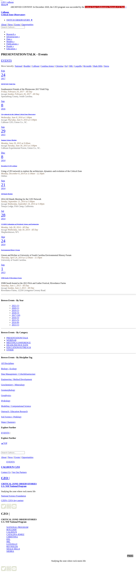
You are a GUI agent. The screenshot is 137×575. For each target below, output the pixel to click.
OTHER (10, 350)
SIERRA (10, 551)
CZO (10, 467)
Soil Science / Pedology (11, 417)
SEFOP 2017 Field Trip (8, 84)
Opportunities (27, 24)
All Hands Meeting (7, 194)
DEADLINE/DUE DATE (17, 345)
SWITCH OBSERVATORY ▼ (19, 20)
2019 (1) (15, 310)
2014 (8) (15, 322)
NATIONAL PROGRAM (17, 527)
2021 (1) (15, 305)
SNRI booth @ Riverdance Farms (11, 278)
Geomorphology (8, 390)
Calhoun (13, 13)
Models (10, 41)
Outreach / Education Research (14, 411)
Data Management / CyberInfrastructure (18, 374)
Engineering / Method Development (16, 379)
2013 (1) (15, 325)
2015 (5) (15, 320)
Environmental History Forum (10, 250)
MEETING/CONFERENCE (18, 342)
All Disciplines (7, 363)
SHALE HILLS (13, 549)
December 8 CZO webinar (9, 166)
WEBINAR (11, 340)
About (3, 24)
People (10, 46)
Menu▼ (4, 4)
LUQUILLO (11, 544)
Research (11, 34)
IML (8, 542)
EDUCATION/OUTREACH (18, 347)
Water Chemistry (8, 422)
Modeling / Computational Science (16, 406)
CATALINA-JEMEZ (15, 534)
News (10, 24)
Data (9, 39)
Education (11, 49)
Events (17, 24)
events (6, 60)
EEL (8, 539)
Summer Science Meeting (9, 140)
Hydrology (5, 401)
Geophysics (6, 395)
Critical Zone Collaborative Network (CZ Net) (105, 7)
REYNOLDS (12, 546)
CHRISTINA (12, 537)
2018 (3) (15, 313)
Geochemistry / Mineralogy (13, 385)
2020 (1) (15, 308)
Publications (12, 44)
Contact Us (6, 472)
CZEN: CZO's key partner (12, 500)
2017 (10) (16, 315)
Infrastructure (13, 37)
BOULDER (11, 529)
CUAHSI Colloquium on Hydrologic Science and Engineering (20, 224)
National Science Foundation (13, 496)
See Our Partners (19, 472)
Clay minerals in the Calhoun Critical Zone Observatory (18, 114)
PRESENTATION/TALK (17, 338)
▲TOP (4, 443)
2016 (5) (15, 318)
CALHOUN (11, 532)
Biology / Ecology (9, 369)
